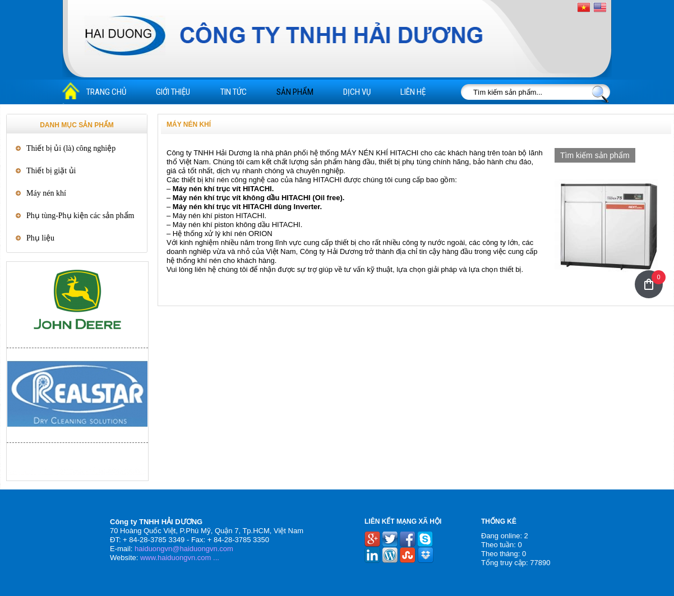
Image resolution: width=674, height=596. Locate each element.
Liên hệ (413, 92)
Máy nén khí (46, 193)
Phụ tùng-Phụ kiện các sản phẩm (80, 215)
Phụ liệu (40, 238)
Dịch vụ (357, 92)
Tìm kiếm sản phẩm (595, 155)
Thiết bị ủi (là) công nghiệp (71, 148)
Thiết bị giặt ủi (51, 171)
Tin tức (233, 92)
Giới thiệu (173, 92)
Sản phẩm (294, 92)
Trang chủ (106, 92)
